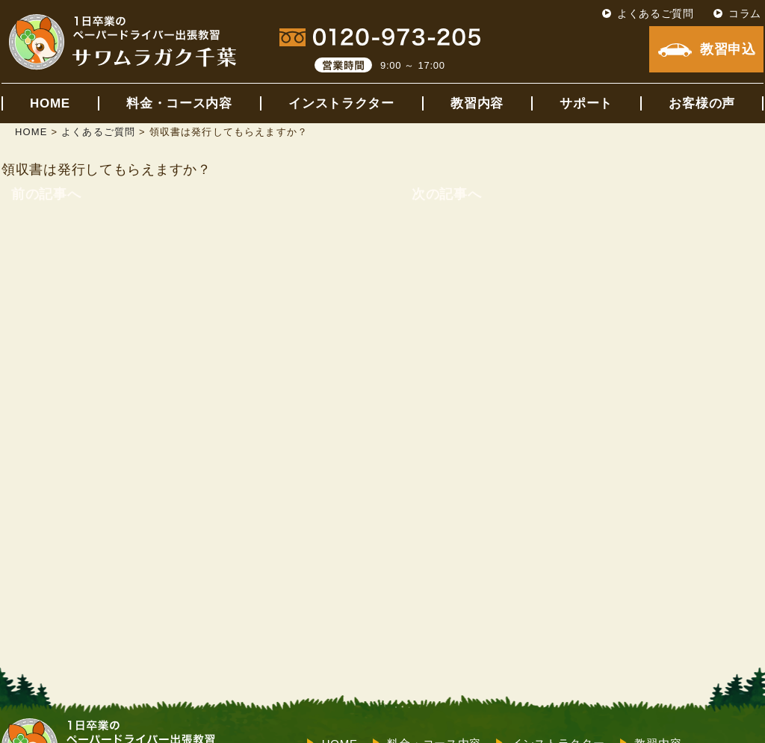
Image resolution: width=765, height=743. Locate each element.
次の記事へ (447, 194)
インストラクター (341, 103)
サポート (586, 103)
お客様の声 (702, 103)
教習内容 (477, 103)
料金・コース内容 (179, 103)
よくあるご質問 (655, 13)
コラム (744, 13)
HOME (50, 103)
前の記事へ (46, 194)
